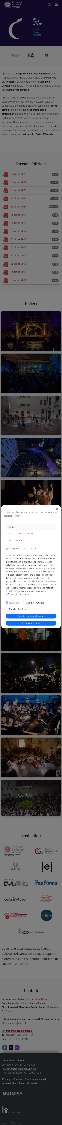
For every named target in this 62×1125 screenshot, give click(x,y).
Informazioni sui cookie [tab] (20, 533)
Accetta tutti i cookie (31, 623)
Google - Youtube (35, 602)
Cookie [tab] (11, 527)
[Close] (57, 509)
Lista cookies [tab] (15, 540)
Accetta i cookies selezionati (31, 616)
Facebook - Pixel (18, 609)
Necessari (14, 602)
